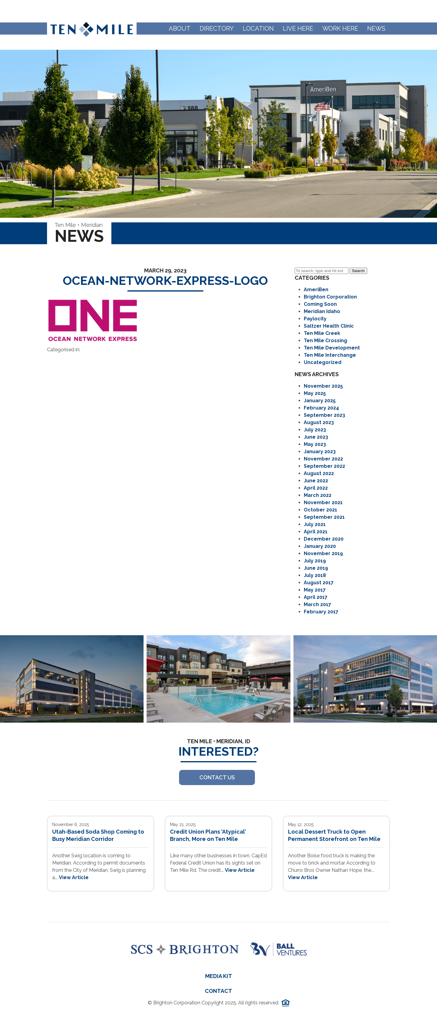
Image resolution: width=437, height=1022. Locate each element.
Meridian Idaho (322, 311)
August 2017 (319, 582)
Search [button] (358, 270)
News (376, 28)
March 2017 (317, 604)
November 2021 (323, 502)
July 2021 (315, 524)
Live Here (298, 28)
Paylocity (315, 319)
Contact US (217, 777)
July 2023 (315, 430)
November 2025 (323, 386)
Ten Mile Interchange (330, 355)
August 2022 (319, 473)
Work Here (340, 28)
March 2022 (317, 495)
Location (258, 28)
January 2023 (320, 451)
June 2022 (316, 481)
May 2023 (315, 444)
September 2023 (324, 415)
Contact (218, 991)
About (180, 28)
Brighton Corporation (330, 297)
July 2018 (315, 575)
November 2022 (323, 459)
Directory (217, 28)
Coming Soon (320, 304)
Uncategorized (322, 362)
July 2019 (315, 561)
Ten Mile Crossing (325, 340)
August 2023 (319, 422)
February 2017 (321, 612)
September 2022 (324, 466)
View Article (74, 877)
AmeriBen (316, 289)
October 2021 (320, 510)
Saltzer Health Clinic (329, 326)
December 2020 (324, 539)
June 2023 (316, 437)
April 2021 (315, 532)
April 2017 (315, 597)
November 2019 (323, 553)
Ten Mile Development (332, 348)
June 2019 (316, 568)
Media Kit (218, 976)
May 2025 (315, 393)
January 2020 (320, 546)
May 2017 (315, 590)
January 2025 (320, 400)
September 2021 (324, 517)
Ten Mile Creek (322, 333)
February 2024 (321, 408)
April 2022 (316, 488)
